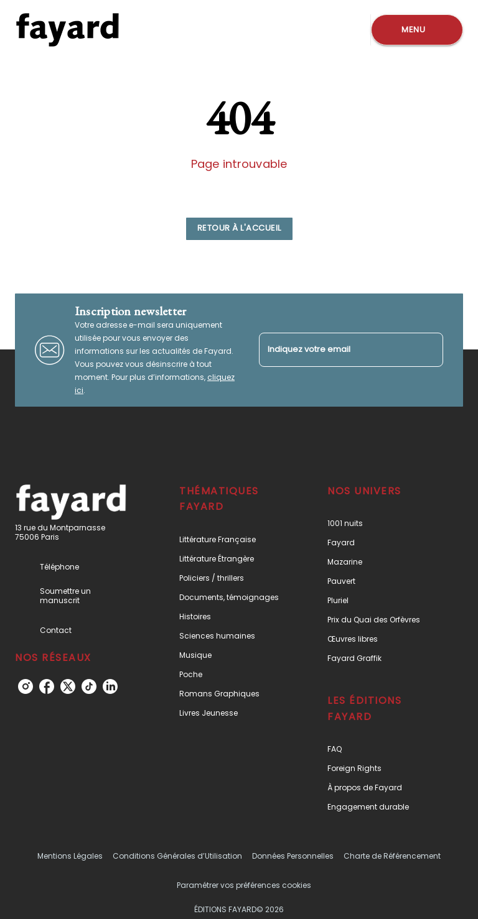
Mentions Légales (70, 856)
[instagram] (25, 686)
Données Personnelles (293, 856)
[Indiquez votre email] (335, 350)
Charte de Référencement (392, 856)
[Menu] (417, 29)
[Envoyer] (428, 350)
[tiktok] (89, 686)
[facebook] (46, 686)
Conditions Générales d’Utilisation (177, 856)
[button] (239, 229)
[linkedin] (110, 686)
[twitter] (67, 686)
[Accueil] (67, 29)
